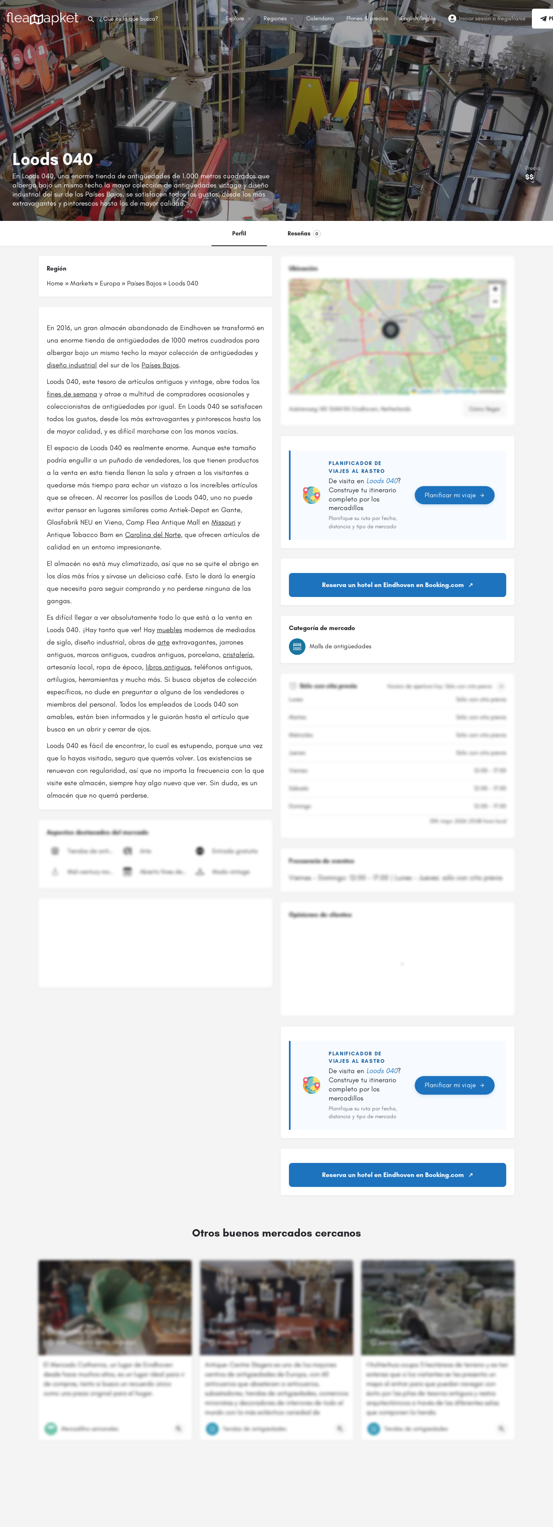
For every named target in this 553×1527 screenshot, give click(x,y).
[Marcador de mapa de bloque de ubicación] (390, 330)
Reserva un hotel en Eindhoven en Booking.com (393, 585)
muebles (169, 630)
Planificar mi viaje (455, 495)
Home (55, 283)
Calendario (320, 18)
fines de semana (72, 394)
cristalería (238, 654)
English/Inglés (418, 18)
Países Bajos (144, 283)
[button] (397, 336)
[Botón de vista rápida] (178, 1429)
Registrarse (512, 18)
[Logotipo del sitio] (43, 18)
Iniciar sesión (475, 18)
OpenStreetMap (459, 391)
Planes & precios (367, 18)
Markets (81, 283)
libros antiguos (168, 667)
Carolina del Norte (153, 534)
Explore (235, 18)
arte (163, 642)
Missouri (224, 522)
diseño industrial (72, 365)
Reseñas (304, 233)
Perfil (239, 233)
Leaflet (422, 391)
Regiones (275, 18)
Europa (110, 283)
